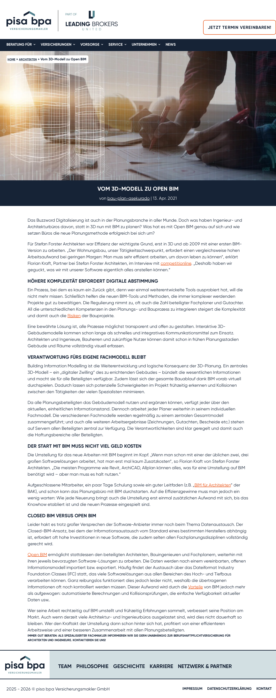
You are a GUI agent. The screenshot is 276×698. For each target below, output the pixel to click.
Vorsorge (89, 45)
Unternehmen (144, 45)
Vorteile (195, 586)
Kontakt (264, 689)
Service (115, 45)
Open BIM (37, 554)
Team (65, 667)
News (171, 45)
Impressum (192, 689)
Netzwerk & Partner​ (205, 667)
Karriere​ (161, 667)
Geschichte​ (129, 667)
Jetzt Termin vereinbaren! (239, 27)
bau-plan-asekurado (128, 198)
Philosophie (92, 667)
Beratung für (19, 45)
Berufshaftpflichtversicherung (199, 635)
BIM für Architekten (212, 485)
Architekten (28, 59)
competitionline (176, 263)
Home (11, 59)
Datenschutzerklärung (229, 689)
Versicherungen (56, 45)
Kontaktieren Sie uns (89, 640)
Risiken (74, 315)
